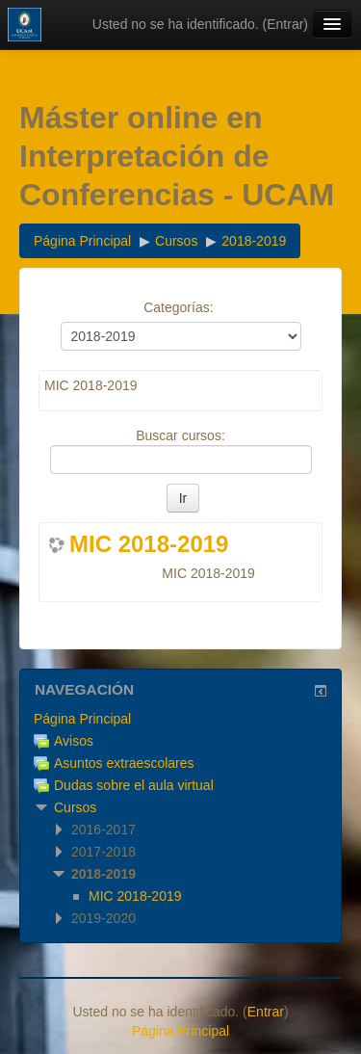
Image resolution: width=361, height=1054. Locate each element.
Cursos (75, 807)
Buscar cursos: (180, 435)
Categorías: (178, 307)
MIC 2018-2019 (148, 544)
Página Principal (82, 718)
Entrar (285, 24)
